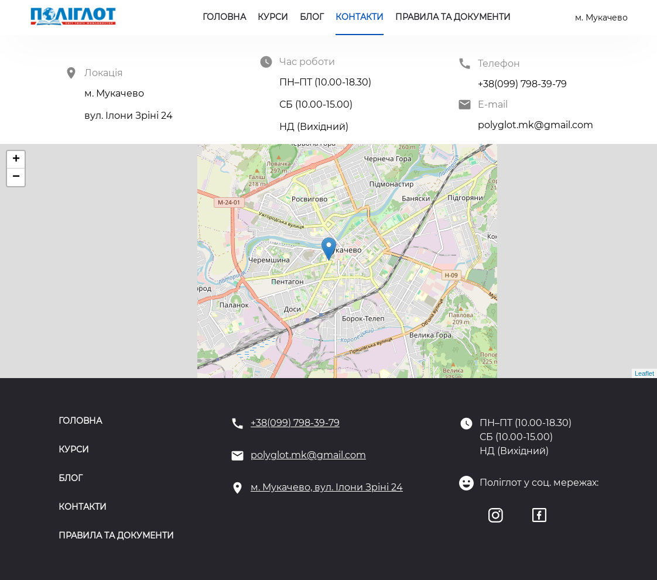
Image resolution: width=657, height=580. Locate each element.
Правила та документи (453, 17)
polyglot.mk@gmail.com (308, 455)
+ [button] (16, 160)
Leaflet (644, 373)
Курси (273, 17)
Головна (224, 17)
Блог (312, 17)
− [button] (16, 177)
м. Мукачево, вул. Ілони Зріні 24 (327, 487)
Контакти (360, 17)
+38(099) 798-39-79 (295, 422)
